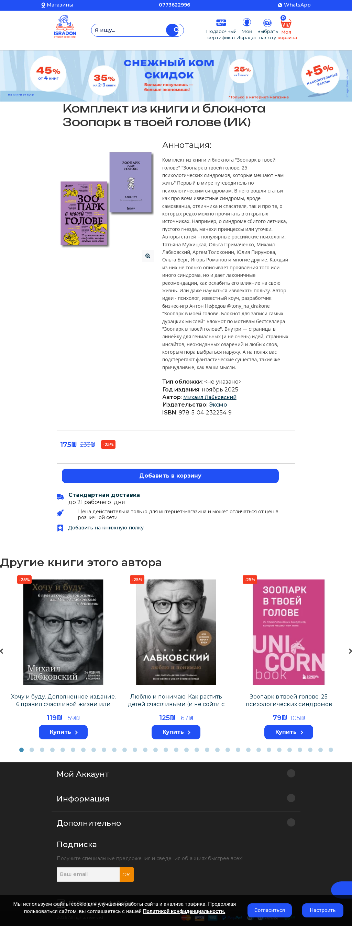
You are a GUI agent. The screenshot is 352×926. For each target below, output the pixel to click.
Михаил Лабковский (209, 397)
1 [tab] (21, 750)
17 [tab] (186, 750)
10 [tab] (114, 750)
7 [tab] (83, 750)
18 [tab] (196, 750)
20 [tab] (217, 750)
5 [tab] (62, 750)
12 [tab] (134, 750)
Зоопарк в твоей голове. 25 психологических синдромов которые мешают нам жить (289, 704)
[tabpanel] (63, 658)
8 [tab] (93, 750)
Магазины (60, 5)
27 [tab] (289, 750)
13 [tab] (145, 750)
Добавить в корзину (170, 475)
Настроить (323, 910)
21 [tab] (227, 750)
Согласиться (269, 910)
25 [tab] (268, 750)
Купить (64, 732)
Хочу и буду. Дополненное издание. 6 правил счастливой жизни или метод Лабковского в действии (63, 704)
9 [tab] (103, 750)
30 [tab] (320, 750)
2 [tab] (31, 750)
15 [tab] (165, 750)
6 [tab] (72, 750)
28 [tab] (299, 750)
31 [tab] (330, 750)
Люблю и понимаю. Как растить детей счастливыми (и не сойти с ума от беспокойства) (176, 704)
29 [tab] (310, 750)
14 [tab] (155, 750)
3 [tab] (41, 750)
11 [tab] (124, 750)
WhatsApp (297, 5)
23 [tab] (248, 750)
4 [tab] (52, 750)
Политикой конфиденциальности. (184, 911)
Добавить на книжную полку (100, 528)
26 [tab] (279, 750)
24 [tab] (258, 750)
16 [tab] (176, 750)
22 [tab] (237, 750)
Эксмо (218, 404)
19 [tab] (207, 750)
